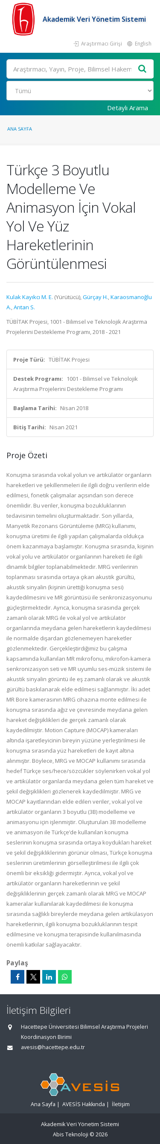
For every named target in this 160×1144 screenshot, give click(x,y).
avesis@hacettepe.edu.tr (53, 1047)
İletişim (121, 1104)
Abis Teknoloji (70, 1134)
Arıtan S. (24, 307)
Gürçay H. (95, 297)
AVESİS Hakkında (83, 1104)
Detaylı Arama (127, 107)
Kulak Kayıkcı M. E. (29, 297)
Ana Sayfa (19, 129)
